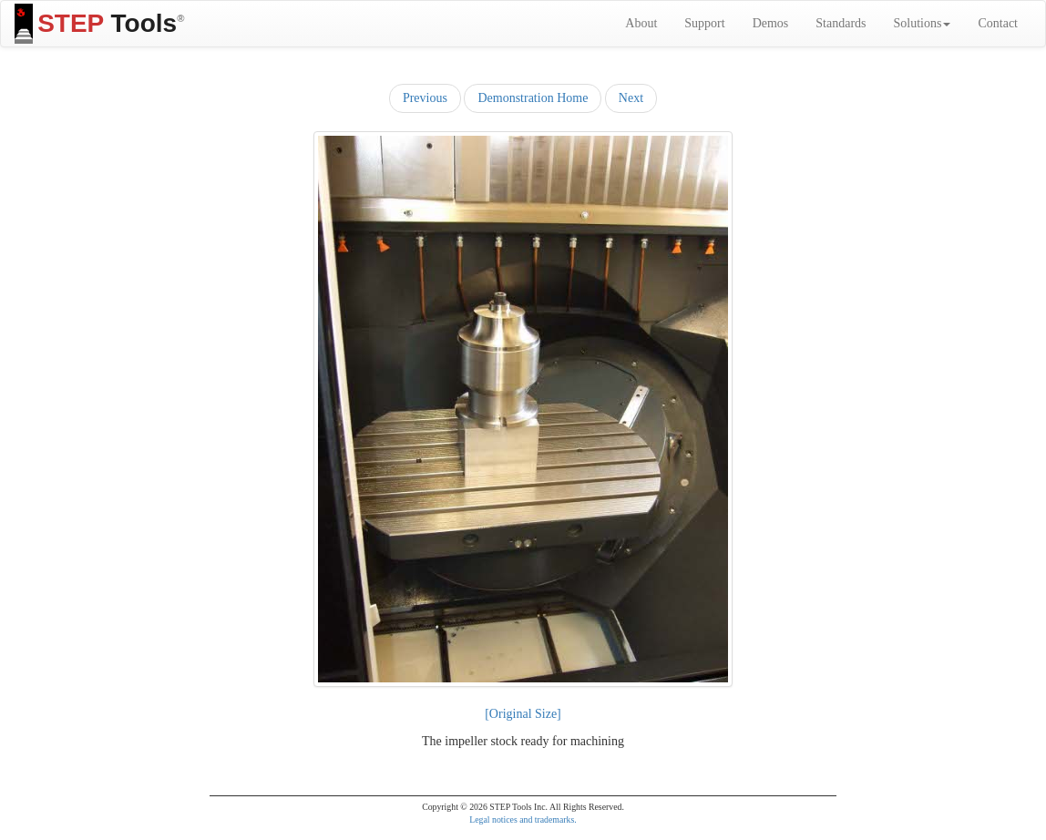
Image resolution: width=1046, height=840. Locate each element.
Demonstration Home (532, 98)
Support (704, 23)
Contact (998, 23)
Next (631, 98)
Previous (425, 98)
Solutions (922, 23)
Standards (840, 23)
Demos (771, 23)
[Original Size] (523, 714)
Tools (99, 24)
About (641, 23)
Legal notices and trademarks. (523, 819)
